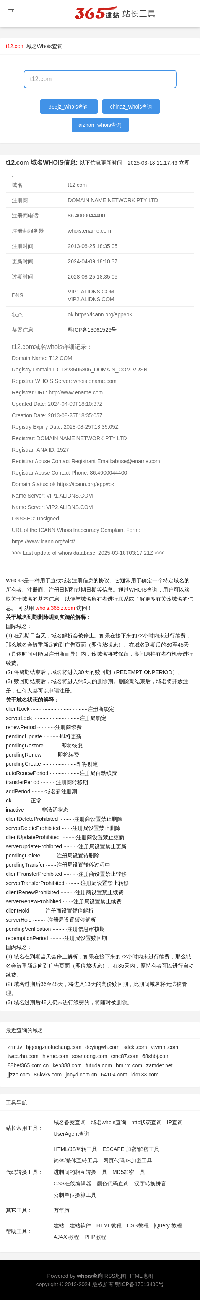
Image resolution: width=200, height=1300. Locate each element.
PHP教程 (95, 1237)
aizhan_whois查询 (100, 125)
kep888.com (66, 1065)
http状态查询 (147, 1122)
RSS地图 (115, 1276)
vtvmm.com (165, 1047)
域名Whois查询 (44, 46)
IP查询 (175, 1122)
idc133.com (145, 1074)
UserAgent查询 (71, 1134)
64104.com (114, 1074)
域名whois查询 (108, 1122)
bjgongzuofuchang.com (53, 1047)
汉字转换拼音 (150, 1183)
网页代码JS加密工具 (127, 1160)
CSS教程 (138, 1225)
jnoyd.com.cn (81, 1074)
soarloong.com (89, 1056)
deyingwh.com (102, 1047)
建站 (59, 1225)
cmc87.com (124, 1056)
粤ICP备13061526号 (92, 330)
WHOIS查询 (143, 590)
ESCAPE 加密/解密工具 (130, 1149)
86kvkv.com (48, 1074)
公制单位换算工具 (75, 1195)
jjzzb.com (19, 1074)
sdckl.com (135, 1047)
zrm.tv (15, 1047)
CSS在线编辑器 (72, 1183)
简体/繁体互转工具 (76, 1160)
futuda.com (99, 1065)
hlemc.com (55, 1056)
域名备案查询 (70, 1122)
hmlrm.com (129, 1065)
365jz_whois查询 (69, 107)
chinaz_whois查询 (131, 107)
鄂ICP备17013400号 (139, 1284)
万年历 (62, 1210)
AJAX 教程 (66, 1237)
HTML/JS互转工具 (75, 1149)
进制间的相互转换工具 (80, 1172)
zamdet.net (159, 1065)
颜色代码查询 (113, 1183)
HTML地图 (140, 1276)
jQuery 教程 (168, 1225)
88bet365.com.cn (28, 1065)
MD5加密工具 (128, 1172)
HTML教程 (109, 1225)
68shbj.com (156, 1056)
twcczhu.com (23, 1056)
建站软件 (80, 1225)
